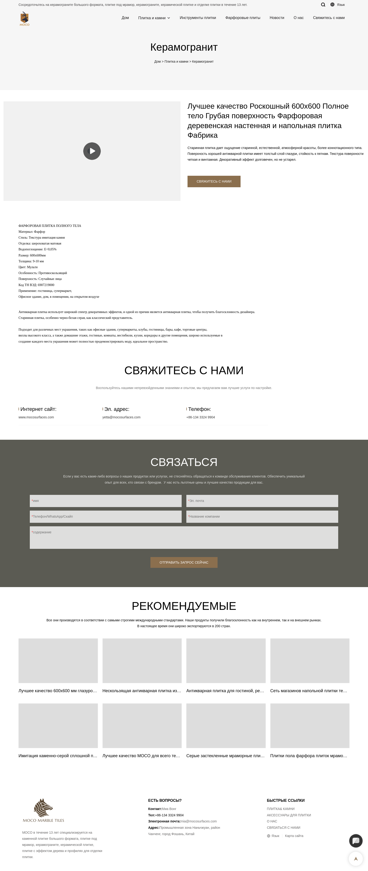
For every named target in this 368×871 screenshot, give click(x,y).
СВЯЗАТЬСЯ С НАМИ (283, 827)
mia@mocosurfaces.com (199, 821)
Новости (277, 18)
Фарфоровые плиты (242, 18)
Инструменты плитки (198, 18)
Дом (125, 18)
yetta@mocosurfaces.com (122, 417)
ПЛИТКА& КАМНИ (281, 809)
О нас (299, 18)
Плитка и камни (151, 18)
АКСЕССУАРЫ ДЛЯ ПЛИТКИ (289, 815)
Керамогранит (203, 61)
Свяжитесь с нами (329, 18)
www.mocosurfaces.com (36, 417)
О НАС (272, 821)
